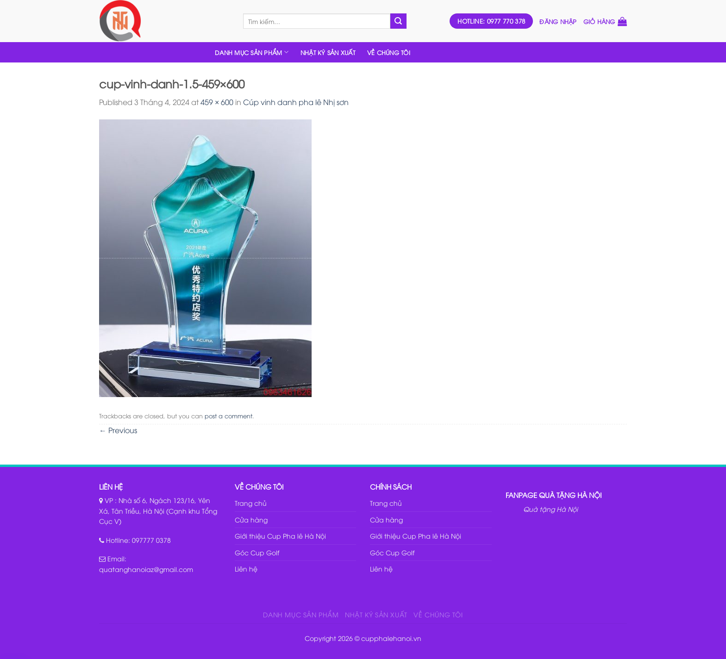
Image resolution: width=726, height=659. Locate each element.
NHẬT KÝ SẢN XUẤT (327, 52)
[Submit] (398, 21)
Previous (118, 430)
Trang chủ (251, 502)
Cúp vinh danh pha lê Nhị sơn (296, 102)
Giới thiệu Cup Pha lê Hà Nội (280, 535)
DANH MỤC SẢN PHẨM (251, 52)
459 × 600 (216, 102)
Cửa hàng (251, 519)
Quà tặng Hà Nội (550, 508)
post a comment (228, 415)
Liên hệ (246, 568)
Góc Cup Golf (257, 552)
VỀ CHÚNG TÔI (388, 52)
